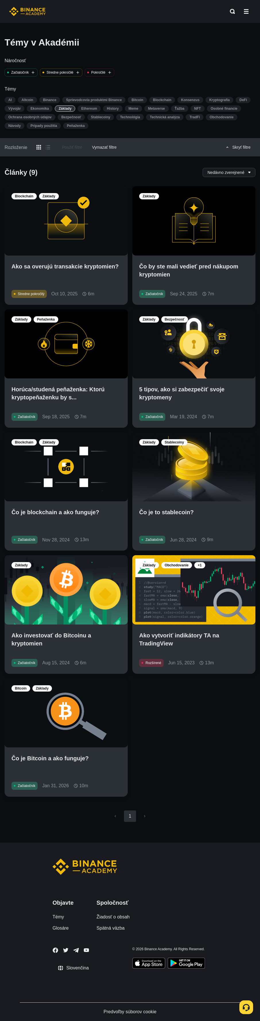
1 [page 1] (130, 816)
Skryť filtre (237, 147)
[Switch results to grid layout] (38, 147)
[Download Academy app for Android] (186, 964)
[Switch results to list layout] (48, 147)
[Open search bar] (231, 11)
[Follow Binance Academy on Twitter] (66, 950)
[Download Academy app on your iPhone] (148, 964)
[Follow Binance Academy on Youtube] (86, 950)
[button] (246, 11)
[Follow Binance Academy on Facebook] (55, 950)
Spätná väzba (110, 928)
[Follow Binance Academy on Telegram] (76, 950)
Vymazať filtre (104, 147)
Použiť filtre (72, 147)
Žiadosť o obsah (112, 916)
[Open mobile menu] (246, 11)
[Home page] (27, 11)
